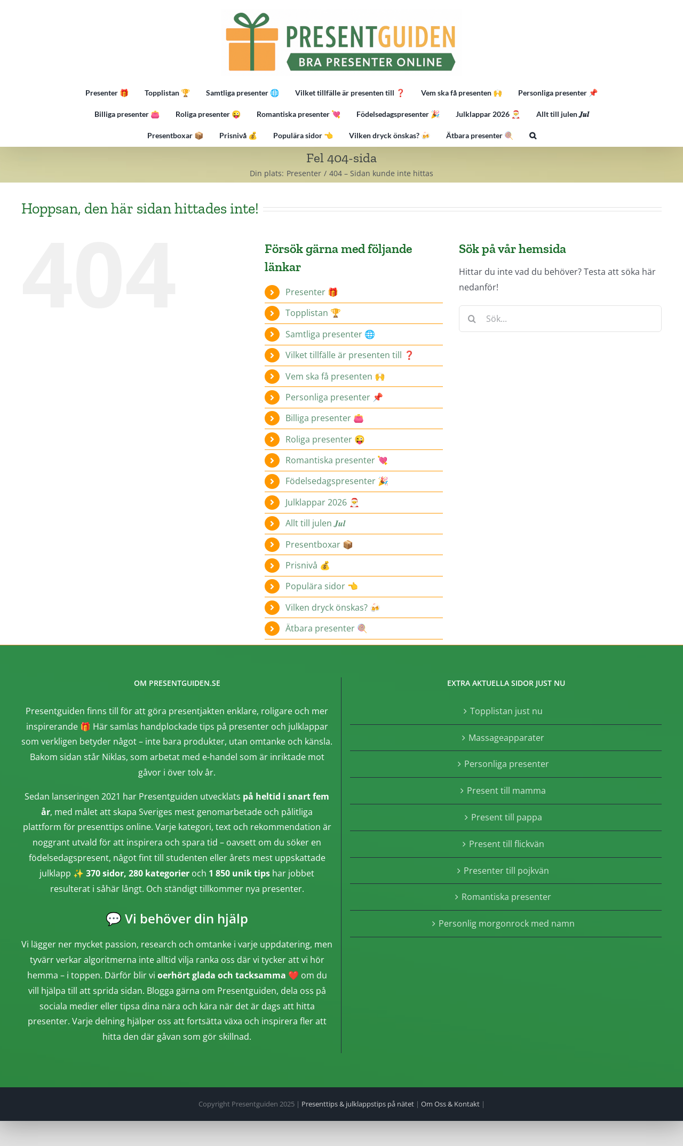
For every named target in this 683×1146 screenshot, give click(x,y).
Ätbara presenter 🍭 (326, 628)
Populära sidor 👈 (321, 586)
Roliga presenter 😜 (325, 439)
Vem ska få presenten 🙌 (335, 376)
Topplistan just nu (506, 711)
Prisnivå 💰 (307, 565)
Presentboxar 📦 (319, 544)
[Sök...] (560, 318)
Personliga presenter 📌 (334, 397)
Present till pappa (506, 817)
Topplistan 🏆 (313, 313)
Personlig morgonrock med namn (507, 923)
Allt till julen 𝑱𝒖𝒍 (315, 523)
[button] (532, 135)
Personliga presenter (506, 764)
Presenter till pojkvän (506, 870)
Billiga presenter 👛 (324, 418)
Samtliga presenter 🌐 (330, 334)
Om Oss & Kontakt (450, 1104)
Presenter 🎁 (311, 292)
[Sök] (472, 318)
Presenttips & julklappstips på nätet (357, 1104)
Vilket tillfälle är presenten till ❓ (350, 355)
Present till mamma (506, 790)
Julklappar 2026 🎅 (322, 502)
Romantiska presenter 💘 (336, 460)
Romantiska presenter (506, 897)
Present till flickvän (506, 844)
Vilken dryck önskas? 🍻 (332, 607)
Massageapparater (506, 738)
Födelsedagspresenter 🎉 (336, 481)
